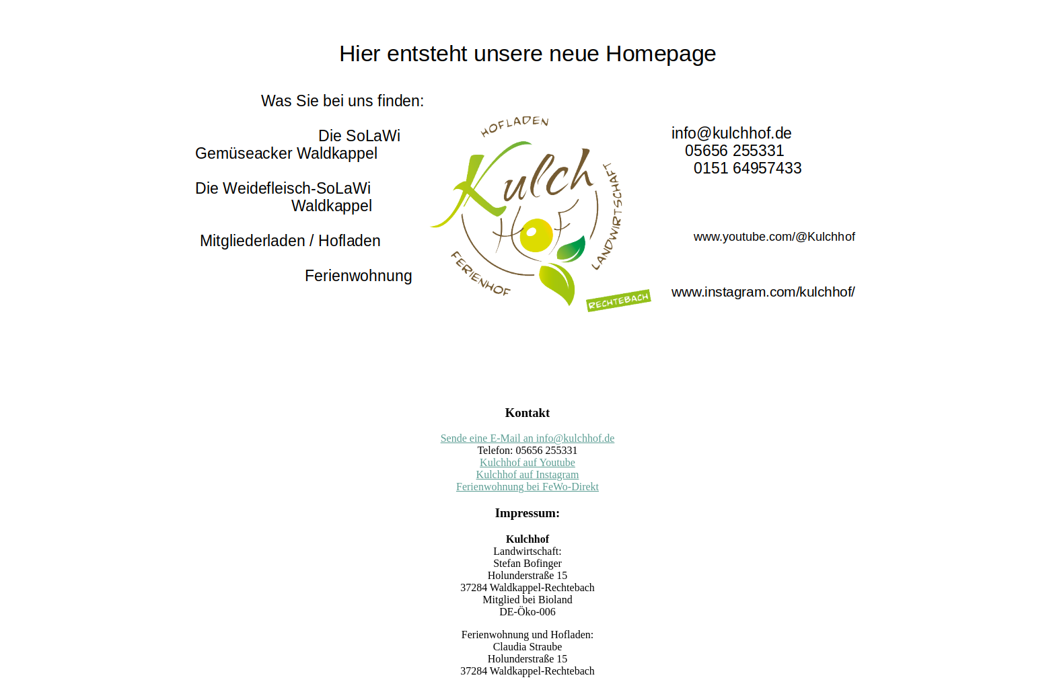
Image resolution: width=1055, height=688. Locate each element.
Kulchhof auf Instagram (527, 474)
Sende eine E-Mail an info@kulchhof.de (528, 438)
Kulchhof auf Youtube (527, 462)
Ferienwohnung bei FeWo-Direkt (527, 486)
